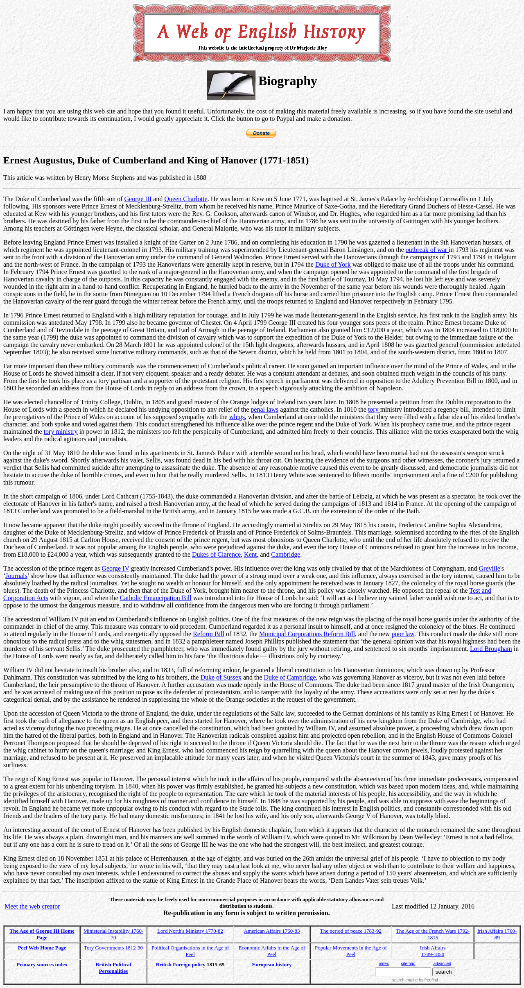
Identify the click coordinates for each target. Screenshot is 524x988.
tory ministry (61, 431)
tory (374, 409)
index (384, 963)
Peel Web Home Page (42, 948)
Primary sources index (42, 964)
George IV (115, 568)
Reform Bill (208, 633)
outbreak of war (427, 249)
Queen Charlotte (185, 198)
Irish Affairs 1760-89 (497, 934)
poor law (402, 633)
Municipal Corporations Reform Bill (307, 633)
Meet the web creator (32, 906)
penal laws (264, 409)
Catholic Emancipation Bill (156, 597)
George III (137, 198)
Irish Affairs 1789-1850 (433, 951)
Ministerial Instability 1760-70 (114, 934)
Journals (16, 575)
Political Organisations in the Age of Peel (190, 951)
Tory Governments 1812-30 (113, 948)
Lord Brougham (491, 648)
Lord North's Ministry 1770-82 (190, 931)
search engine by (415, 980)
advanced (442, 963)
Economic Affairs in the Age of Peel (272, 951)
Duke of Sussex (220, 677)
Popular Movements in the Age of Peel (351, 951)
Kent (250, 554)
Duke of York (333, 264)
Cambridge (285, 554)
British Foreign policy (181, 964)
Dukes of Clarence (216, 554)
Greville (489, 568)
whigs (237, 416)
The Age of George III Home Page (42, 934)
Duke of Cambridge (290, 677)
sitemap (408, 963)
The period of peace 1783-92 (351, 931)
